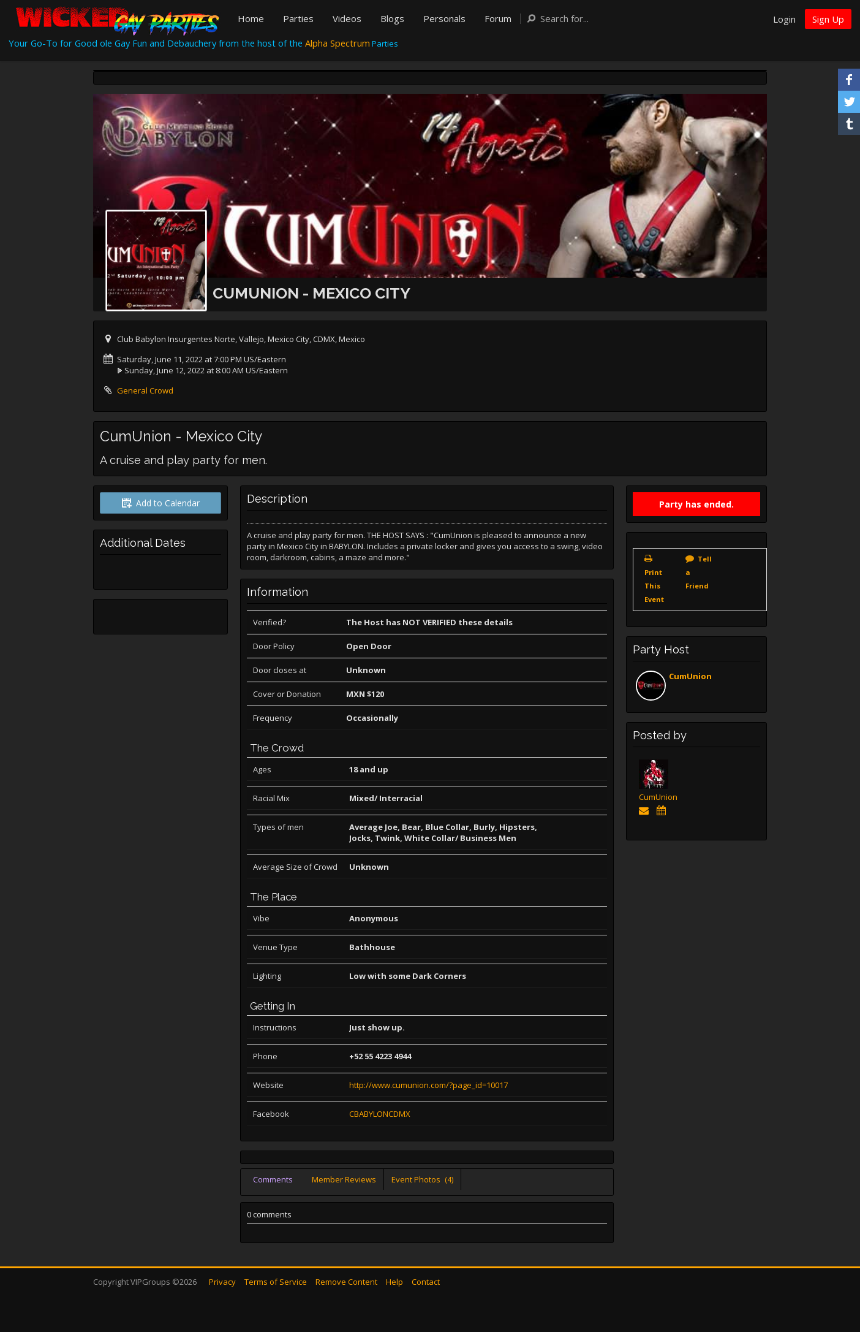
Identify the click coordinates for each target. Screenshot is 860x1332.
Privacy (222, 1281)
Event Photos (422, 1179)
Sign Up (828, 19)
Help (394, 1281)
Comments (273, 1179)
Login (784, 19)
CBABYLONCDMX (379, 1113)
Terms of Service (275, 1281)
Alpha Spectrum (337, 43)
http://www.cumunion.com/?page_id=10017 (428, 1084)
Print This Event (654, 586)
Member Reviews (344, 1179)
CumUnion (690, 676)
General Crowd (145, 390)
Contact (426, 1281)
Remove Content (346, 1281)
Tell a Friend (698, 572)
